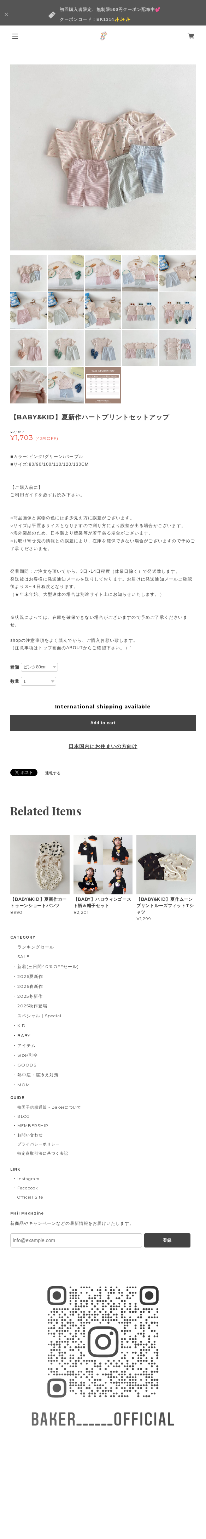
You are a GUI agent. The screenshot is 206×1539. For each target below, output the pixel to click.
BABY (23, 1035)
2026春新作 (30, 986)
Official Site (30, 1197)
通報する (53, 773)
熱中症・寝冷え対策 (38, 1074)
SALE (23, 956)
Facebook (27, 1188)
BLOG (23, 1116)
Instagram (28, 1178)
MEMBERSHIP (32, 1125)
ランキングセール (35, 947)
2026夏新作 (30, 976)
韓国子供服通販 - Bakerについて (49, 1107)
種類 (14, 667)
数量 (14, 681)
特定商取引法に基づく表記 (42, 1153)
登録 (167, 1240)
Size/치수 (27, 1055)
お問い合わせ (30, 1134)
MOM (23, 1084)
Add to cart (103, 722)
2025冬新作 (30, 996)
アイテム (26, 1045)
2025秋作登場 (32, 1005)
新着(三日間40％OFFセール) (47, 966)
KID (21, 1025)
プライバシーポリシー (38, 1144)
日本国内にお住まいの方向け (103, 746)
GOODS (26, 1065)
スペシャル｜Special (39, 1015)
